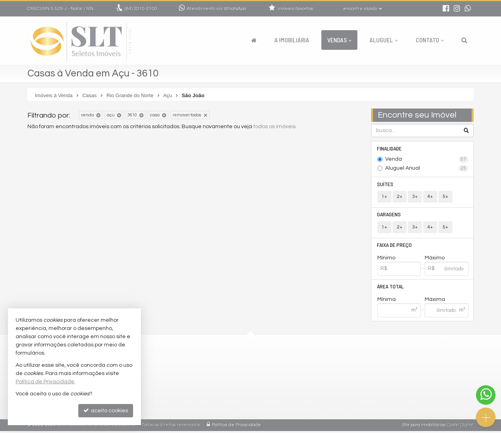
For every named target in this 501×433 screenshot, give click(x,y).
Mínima (386, 301)
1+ (384, 197)
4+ (430, 197)
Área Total (390, 288)
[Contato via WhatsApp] (486, 395)
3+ (415, 197)
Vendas (339, 39)
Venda (427, 160)
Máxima (435, 301)
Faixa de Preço (394, 246)
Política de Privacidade (236, 426)
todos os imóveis (274, 126)
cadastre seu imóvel (214, 401)
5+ (445, 197)
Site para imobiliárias (423, 427)
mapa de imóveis (210, 410)
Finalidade (389, 148)
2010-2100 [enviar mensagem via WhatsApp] (141, 8)
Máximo (435, 259)
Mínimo (386, 259)
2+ (399, 197)
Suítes (385, 184)
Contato (430, 39)
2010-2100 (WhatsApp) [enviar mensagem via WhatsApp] (222, 363)
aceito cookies (105, 410)
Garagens (389, 215)
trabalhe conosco (211, 382)
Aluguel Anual (427, 169)
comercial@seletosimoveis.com (229, 372)
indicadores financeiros (218, 391)
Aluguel (383, 39)
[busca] (464, 40)
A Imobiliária (291, 39)
